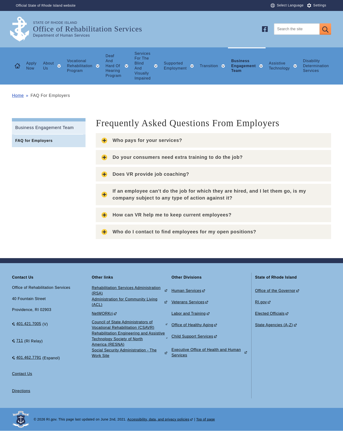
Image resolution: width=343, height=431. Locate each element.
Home (18, 95)
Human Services (186, 291)
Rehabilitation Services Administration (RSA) (126, 290)
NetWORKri (102, 313)
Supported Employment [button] (180, 66)
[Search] (297, 29)
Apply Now (31, 65)
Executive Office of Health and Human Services (206, 352)
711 (19, 341)
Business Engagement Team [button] (248, 66)
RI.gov (261, 302)
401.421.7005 (28, 324)
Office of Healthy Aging (192, 325)
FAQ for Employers (34, 141)
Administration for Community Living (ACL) (124, 302)
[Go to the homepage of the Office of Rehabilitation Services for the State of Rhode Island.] (22, 29)
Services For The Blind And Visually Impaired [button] (148, 65)
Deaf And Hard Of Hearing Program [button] (118, 66)
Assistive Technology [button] (284, 66)
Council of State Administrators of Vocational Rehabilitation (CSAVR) (123, 325)
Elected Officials (270, 313)
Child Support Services (192, 336)
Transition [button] (214, 66)
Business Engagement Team (44, 127)
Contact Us (22, 374)
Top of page (205, 419)
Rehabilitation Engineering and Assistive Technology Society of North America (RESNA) (128, 338)
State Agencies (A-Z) (274, 325)
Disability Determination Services (316, 66)
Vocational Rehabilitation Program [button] (84, 66)
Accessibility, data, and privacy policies (158, 419)
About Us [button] (53, 66)
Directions (21, 391)
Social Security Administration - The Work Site (124, 353)
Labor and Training (189, 313)
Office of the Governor (275, 291)
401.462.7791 (28, 358)
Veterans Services (188, 302)
